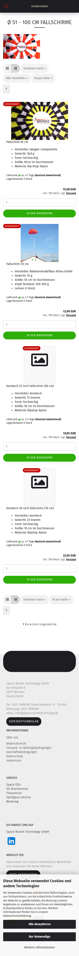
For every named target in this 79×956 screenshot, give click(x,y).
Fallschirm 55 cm (17, 264)
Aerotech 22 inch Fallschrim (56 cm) (30, 386)
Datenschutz (15, 756)
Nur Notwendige (39, 936)
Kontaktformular (24, 721)
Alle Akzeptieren (40, 924)
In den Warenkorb (39, 213)
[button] (7, 68)
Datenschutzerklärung (17, 915)
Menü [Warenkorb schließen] (6, 6)
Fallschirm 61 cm (17, 142)
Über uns (12, 737)
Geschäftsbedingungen (22, 752)
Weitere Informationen (39, 947)
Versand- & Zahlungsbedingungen (29, 748)
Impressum (13, 760)
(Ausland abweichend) (48, 175)
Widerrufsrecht (16, 743)
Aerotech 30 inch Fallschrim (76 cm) (30, 508)
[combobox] (34, 68)
